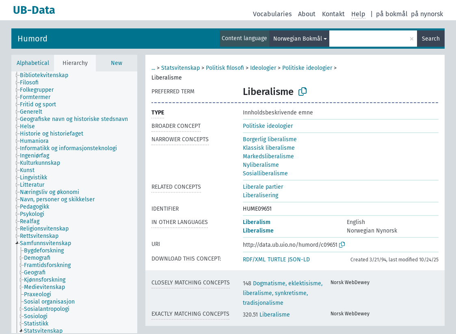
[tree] (74, 202)
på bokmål (392, 14)
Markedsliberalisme (268, 156)
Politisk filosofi (225, 68)
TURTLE (277, 259)
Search (431, 38)
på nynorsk (427, 14)
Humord (32, 38)
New (116, 63)
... (153, 68)
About (307, 14)
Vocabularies (272, 14)
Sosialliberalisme (265, 173)
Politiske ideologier (307, 68)
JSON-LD (299, 259)
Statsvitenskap (180, 68)
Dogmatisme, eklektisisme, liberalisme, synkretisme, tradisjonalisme (282, 293)
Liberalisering (260, 195)
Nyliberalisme (261, 165)
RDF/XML (254, 259)
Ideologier (263, 68)
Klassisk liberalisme (269, 147)
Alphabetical (33, 63)
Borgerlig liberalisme (270, 139)
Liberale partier (263, 186)
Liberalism (256, 222)
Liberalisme (258, 230)
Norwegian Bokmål (297, 38)
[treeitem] (47, 75)
